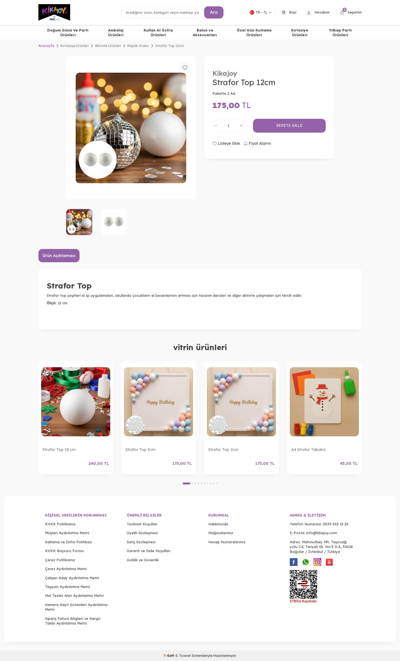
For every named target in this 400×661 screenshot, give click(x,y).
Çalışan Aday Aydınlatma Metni (72, 578)
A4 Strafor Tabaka (308, 449)
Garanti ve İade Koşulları (148, 551)
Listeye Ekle (226, 143)
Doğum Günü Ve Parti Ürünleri (67, 32)
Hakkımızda (218, 524)
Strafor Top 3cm (140, 449)
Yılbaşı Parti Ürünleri (340, 32)
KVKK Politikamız (60, 524)
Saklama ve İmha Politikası (68, 542)
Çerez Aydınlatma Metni (66, 568)
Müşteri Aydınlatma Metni (67, 533)
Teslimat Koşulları (142, 524)
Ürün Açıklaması (59, 255)
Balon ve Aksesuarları (205, 32)
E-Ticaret (183, 656)
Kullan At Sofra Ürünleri (158, 32)
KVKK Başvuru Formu (64, 551)
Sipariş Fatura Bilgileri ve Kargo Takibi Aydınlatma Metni (73, 620)
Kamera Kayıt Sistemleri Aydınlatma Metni (76, 607)
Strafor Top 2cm (223, 449)
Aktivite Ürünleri (108, 46)
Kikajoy (224, 73)
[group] (131, 127)
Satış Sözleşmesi (141, 542)
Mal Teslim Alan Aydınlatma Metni (74, 595)
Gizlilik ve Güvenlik (143, 560)
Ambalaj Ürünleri (115, 32)
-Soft (169, 656)
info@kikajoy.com (321, 533)
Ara (214, 12)
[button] (186, 483)
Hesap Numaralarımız (227, 542)
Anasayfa (46, 46)
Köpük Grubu (138, 46)
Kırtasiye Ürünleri (299, 32)
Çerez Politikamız (60, 560)
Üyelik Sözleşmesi (142, 533)
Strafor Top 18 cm (59, 449)
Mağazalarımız (220, 533)
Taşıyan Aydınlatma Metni (67, 586)
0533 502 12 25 (335, 524)
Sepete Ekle (289, 125)
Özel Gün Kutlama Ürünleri (254, 32)
